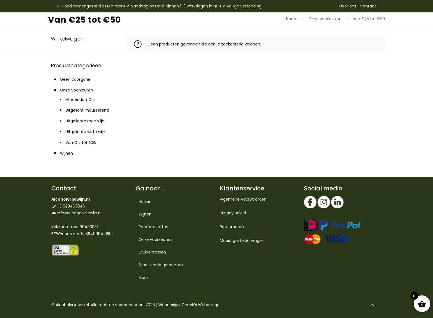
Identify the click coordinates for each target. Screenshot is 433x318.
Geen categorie (75, 79)
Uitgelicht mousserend (87, 110)
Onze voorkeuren (325, 18)
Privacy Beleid (233, 213)
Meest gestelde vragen (242, 240)
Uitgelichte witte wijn (85, 131)
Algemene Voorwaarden (243, 199)
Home (292, 18)
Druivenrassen (152, 252)
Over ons (347, 6)
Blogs (144, 277)
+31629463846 (71, 206)
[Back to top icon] (372, 305)
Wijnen (66, 153)
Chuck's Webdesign (201, 305)
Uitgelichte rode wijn (84, 121)
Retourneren (232, 227)
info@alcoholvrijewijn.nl (79, 213)
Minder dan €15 (80, 99)
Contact (368, 6)
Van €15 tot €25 (80, 142)
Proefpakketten (153, 227)
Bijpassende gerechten (161, 265)
